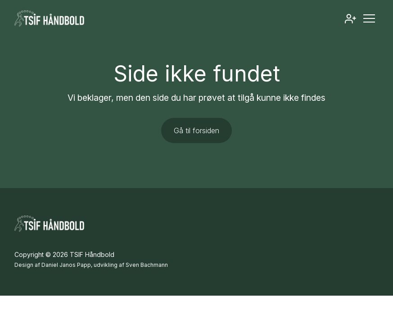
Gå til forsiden (196, 130)
